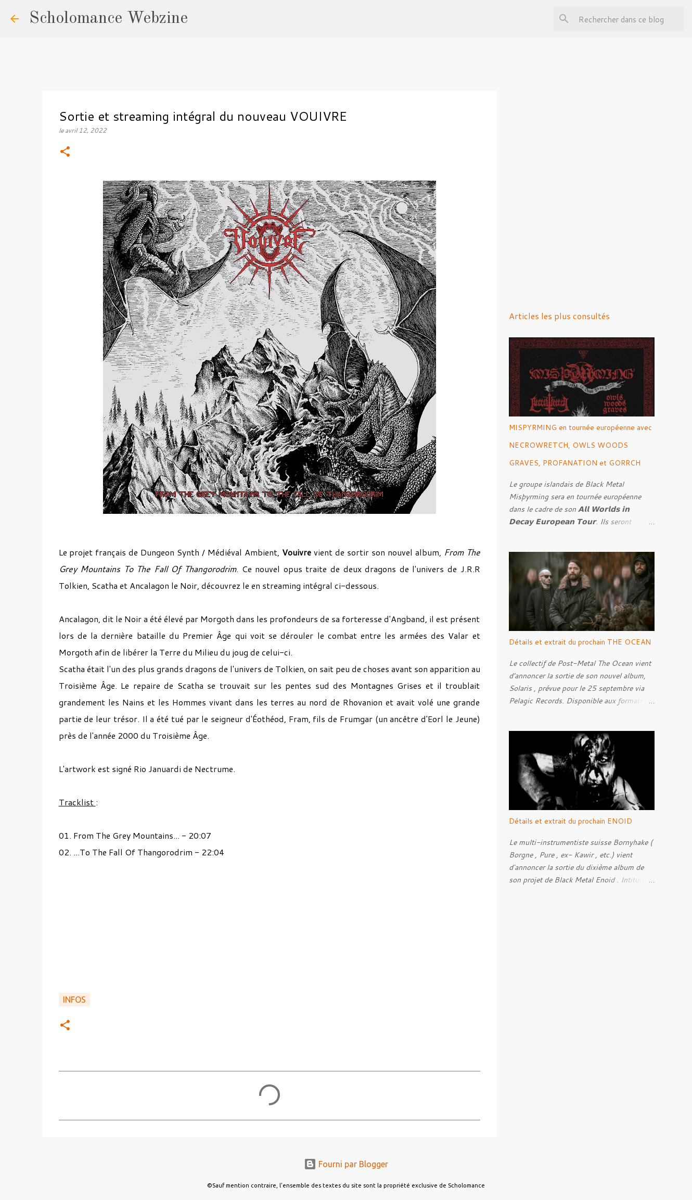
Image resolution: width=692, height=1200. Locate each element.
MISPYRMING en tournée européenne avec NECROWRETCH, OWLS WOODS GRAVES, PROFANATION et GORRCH (580, 445)
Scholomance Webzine (108, 18)
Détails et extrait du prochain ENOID (570, 821)
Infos (74, 999)
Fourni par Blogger (346, 1164)
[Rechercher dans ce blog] (629, 18)
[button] (65, 152)
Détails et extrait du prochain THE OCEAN (580, 642)
